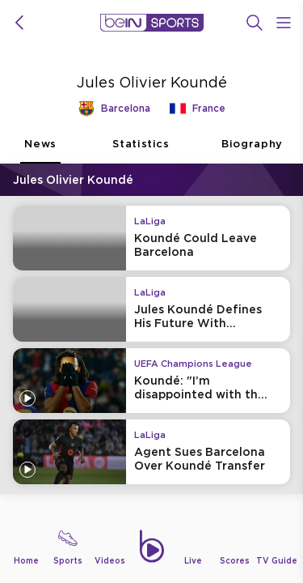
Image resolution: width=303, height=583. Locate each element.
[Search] (254, 22)
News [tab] (40, 151)
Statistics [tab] (141, 151)
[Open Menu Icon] (283, 22)
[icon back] (19, 22)
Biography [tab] (252, 151)
